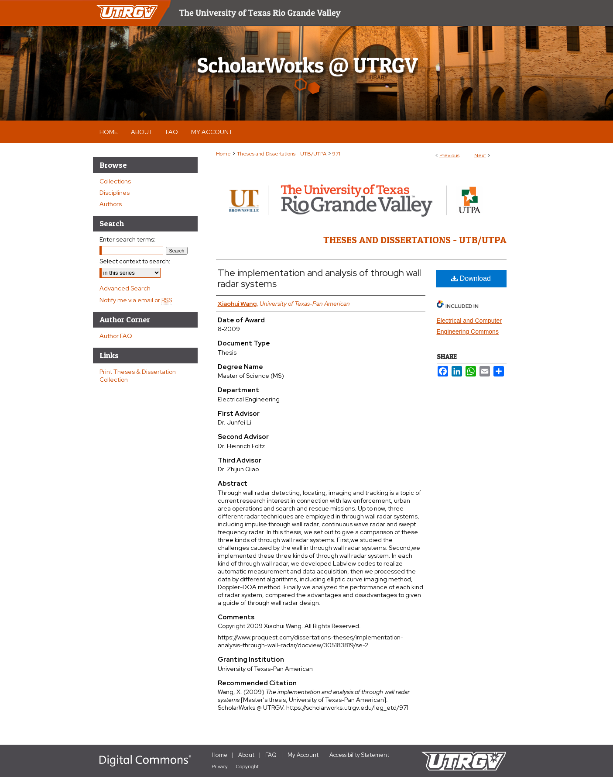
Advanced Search (125, 288)
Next (480, 155)
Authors (110, 204)
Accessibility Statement (359, 755)
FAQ (271, 755)
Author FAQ (115, 336)
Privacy (220, 766)
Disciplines (114, 193)
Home (223, 153)
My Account (303, 755)
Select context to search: (135, 261)
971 (336, 153)
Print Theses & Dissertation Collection (137, 375)
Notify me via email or (135, 300)
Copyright (247, 766)
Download (471, 278)
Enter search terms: (127, 239)
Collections (115, 181)
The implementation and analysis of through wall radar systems (319, 278)
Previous (449, 155)
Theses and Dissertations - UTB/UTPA (281, 153)
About (246, 755)
